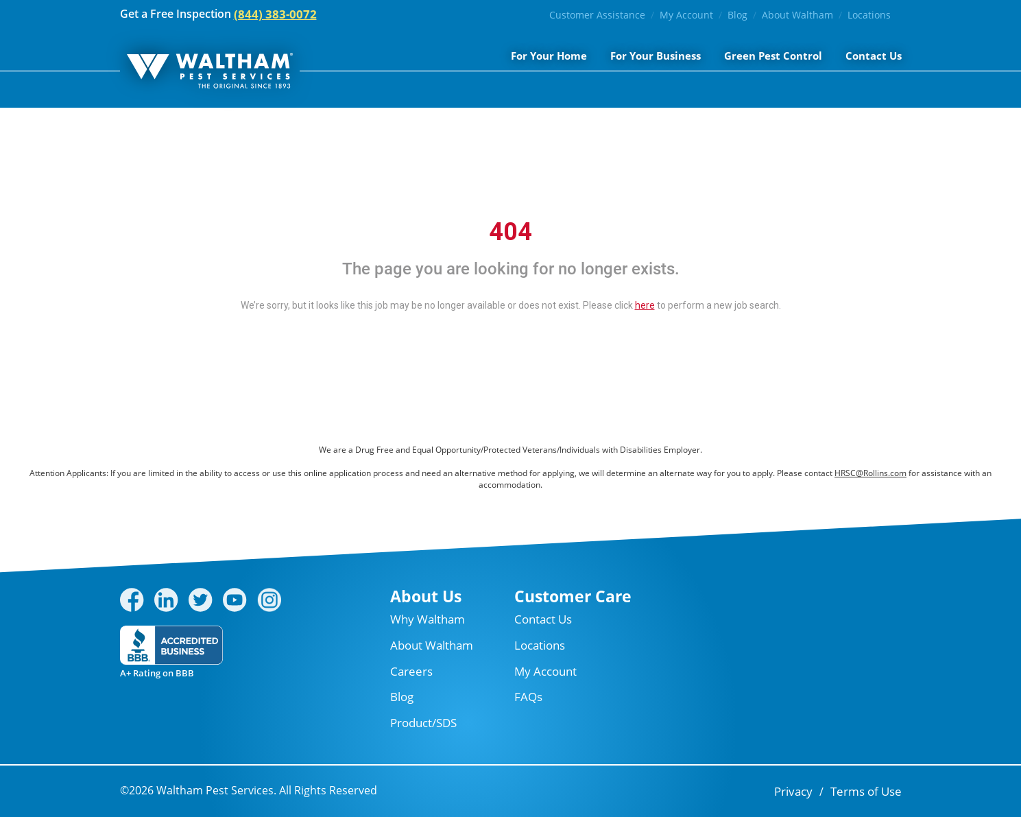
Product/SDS (423, 723)
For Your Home (549, 55)
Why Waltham (427, 619)
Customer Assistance (597, 14)
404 (510, 231)
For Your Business (655, 55)
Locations (869, 14)
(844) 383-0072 (275, 14)
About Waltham (797, 14)
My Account (686, 14)
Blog (737, 14)
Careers (411, 671)
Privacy (793, 791)
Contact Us (873, 55)
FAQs (528, 696)
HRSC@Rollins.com (870, 473)
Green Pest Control (773, 55)
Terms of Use (866, 791)
